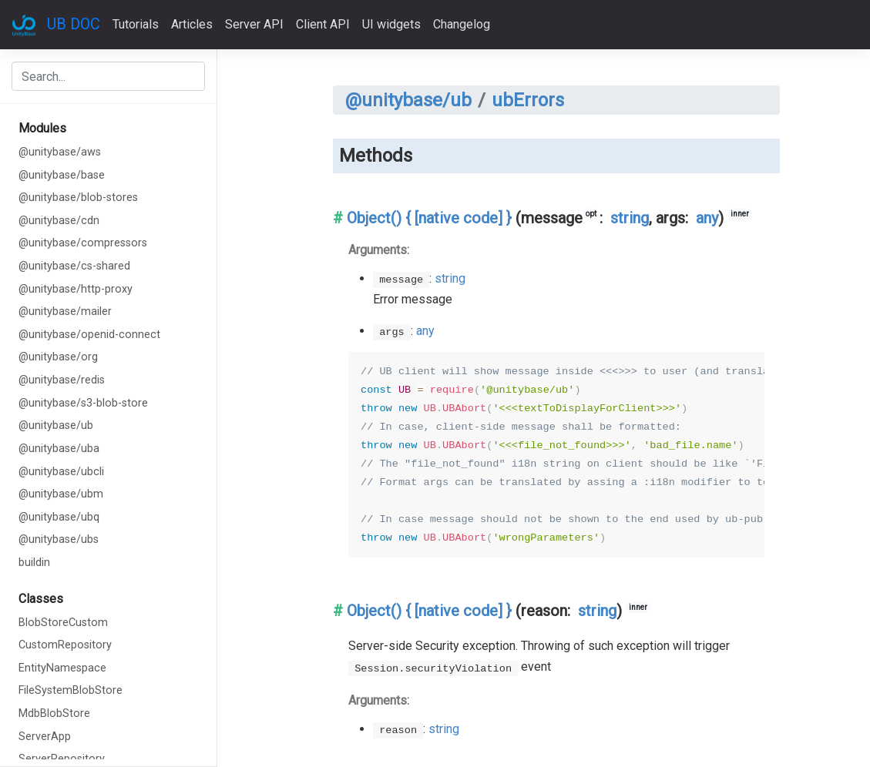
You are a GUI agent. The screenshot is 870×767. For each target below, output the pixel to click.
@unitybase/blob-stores (78, 197)
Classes (40, 598)
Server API (254, 24)
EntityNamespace (62, 668)
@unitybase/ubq (58, 517)
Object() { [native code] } (429, 218)
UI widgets (391, 24)
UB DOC (73, 24)
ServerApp (44, 736)
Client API (323, 24)
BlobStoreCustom (63, 622)
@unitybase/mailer (65, 311)
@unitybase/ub (55, 425)
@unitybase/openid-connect (89, 334)
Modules (42, 128)
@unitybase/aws (59, 152)
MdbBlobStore (54, 713)
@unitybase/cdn (58, 220)
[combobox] (108, 76)
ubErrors (528, 100)
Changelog (461, 24)
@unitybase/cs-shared (74, 266)
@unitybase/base (61, 175)
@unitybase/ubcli (61, 471)
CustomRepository (65, 644)
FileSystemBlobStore (70, 690)
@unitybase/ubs (58, 539)
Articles (192, 24)
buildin (34, 562)
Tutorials (136, 24)
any (707, 218)
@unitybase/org (58, 356)
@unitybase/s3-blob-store (83, 403)
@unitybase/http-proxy (75, 289)
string (629, 218)
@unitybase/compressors (82, 243)
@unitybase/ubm (60, 494)
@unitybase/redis (61, 380)
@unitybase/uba (58, 448)
